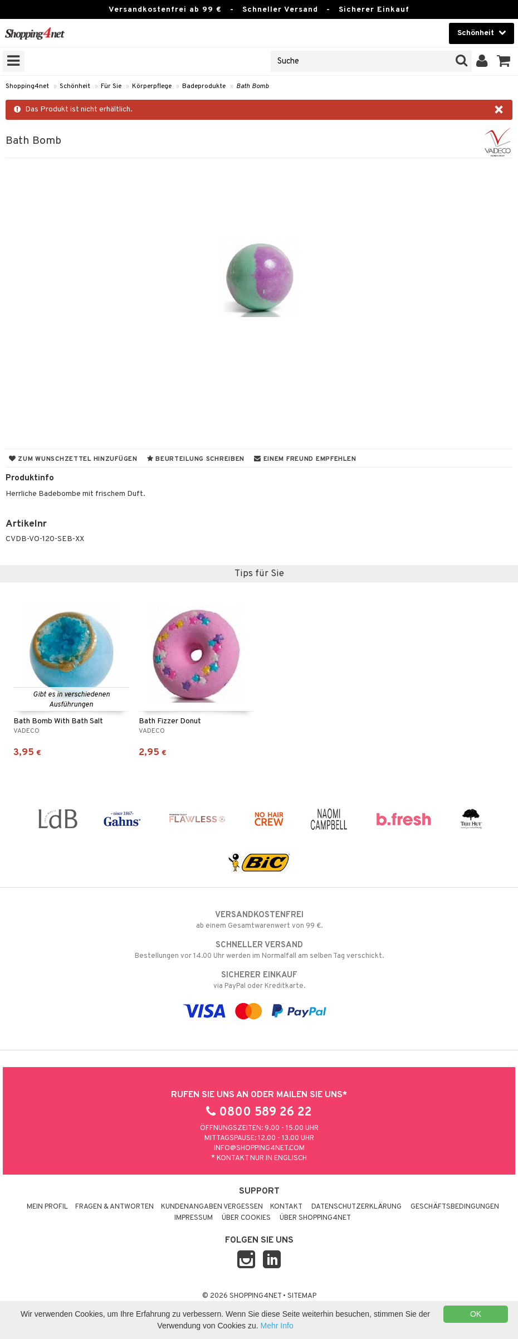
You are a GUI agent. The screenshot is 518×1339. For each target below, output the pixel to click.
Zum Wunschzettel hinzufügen (73, 459)
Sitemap (301, 1296)
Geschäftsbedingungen (455, 1206)
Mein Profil (47, 1206)
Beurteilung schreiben (196, 459)
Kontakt (286, 1206)
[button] (503, 61)
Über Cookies (246, 1218)
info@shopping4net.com (259, 1148)
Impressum (193, 1218)
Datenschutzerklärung (356, 1206)
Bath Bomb (252, 86)
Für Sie (111, 86)
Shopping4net (27, 86)
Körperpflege (152, 86)
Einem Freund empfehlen (305, 459)
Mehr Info (277, 1325)
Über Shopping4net (315, 1218)
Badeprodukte (204, 86)
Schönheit (75, 86)
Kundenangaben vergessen (212, 1206)
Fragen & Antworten (114, 1206)
